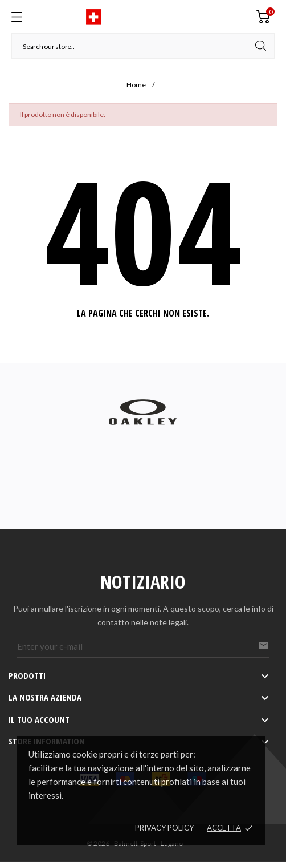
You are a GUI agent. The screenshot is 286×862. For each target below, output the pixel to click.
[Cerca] (143, 46)
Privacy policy (164, 827)
